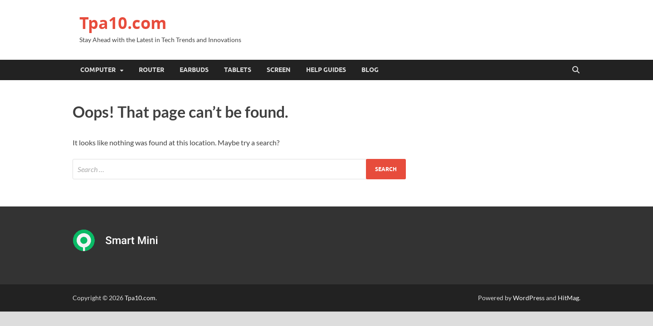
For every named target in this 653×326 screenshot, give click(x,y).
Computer (98, 69)
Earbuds (194, 69)
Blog (370, 69)
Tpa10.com (122, 23)
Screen (279, 69)
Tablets (237, 69)
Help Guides (326, 69)
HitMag (568, 298)
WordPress (529, 298)
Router (151, 69)
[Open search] (576, 70)
